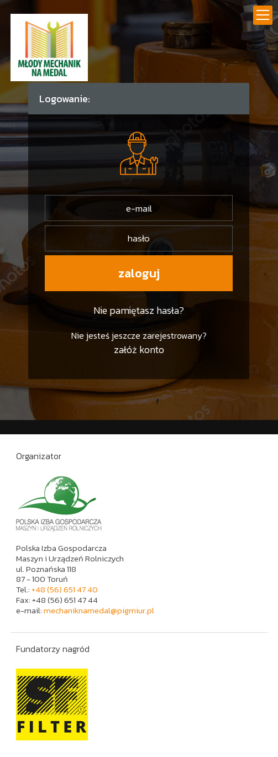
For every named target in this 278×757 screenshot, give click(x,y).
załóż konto (139, 349)
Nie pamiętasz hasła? (138, 310)
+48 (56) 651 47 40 (65, 589)
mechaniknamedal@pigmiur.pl (99, 610)
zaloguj (139, 273)
